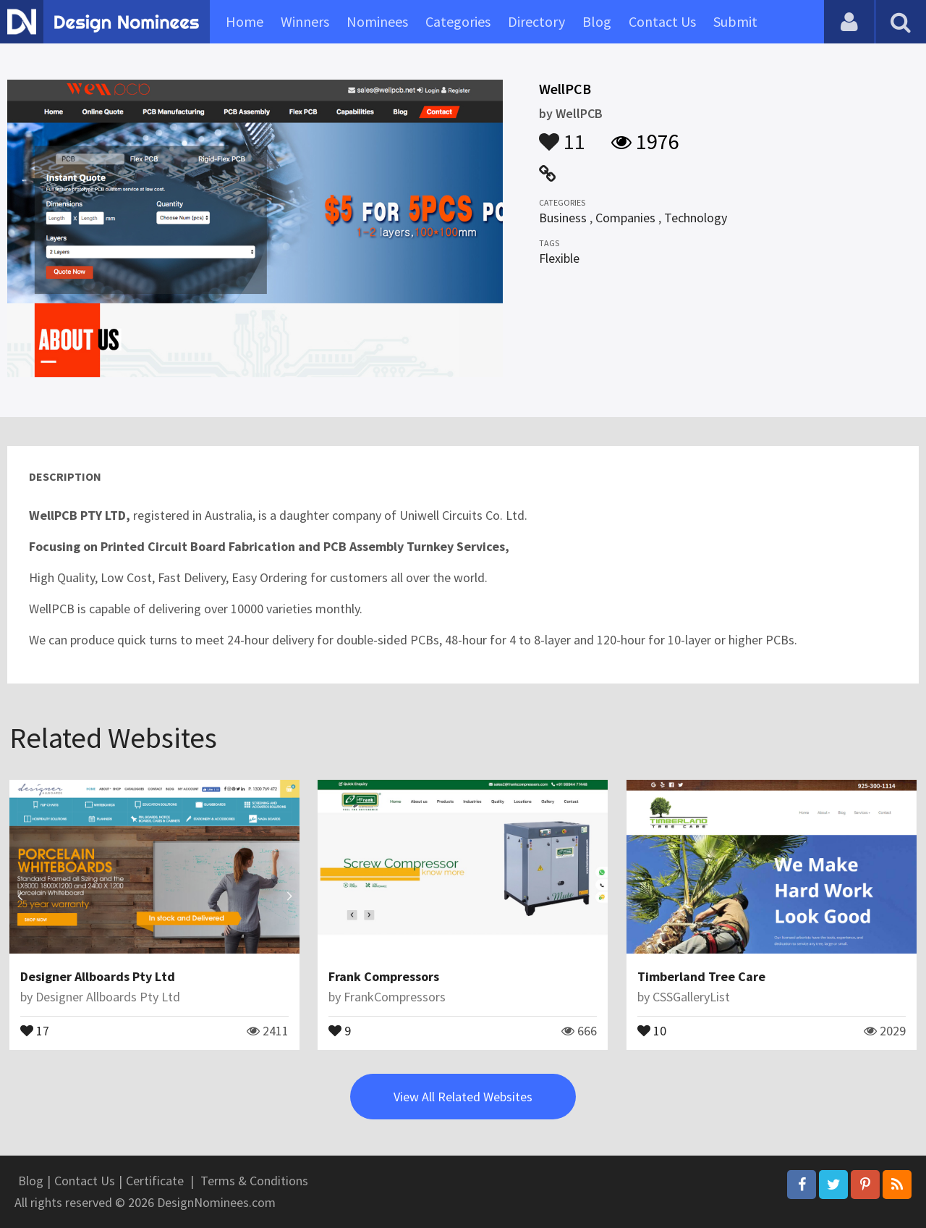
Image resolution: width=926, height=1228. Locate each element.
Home (244, 21)
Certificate (155, 1180)
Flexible (559, 258)
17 (34, 1029)
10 (651, 1029)
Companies (625, 217)
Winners (305, 21)
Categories (457, 21)
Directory (536, 21)
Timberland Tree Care (701, 976)
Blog (596, 21)
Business (563, 217)
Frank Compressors (383, 976)
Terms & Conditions (254, 1180)
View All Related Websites (463, 1096)
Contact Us (662, 21)
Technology (695, 217)
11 (562, 134)
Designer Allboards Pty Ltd (97, 976)
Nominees (377, 21)
